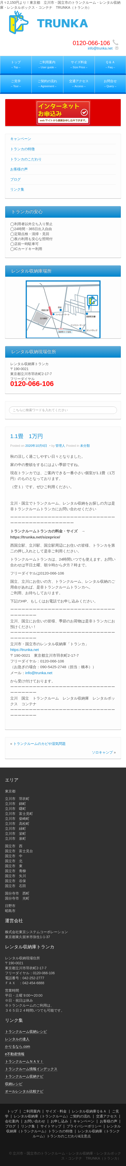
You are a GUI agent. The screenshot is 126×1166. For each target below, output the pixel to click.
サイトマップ (50, 1126)
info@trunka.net (100, 48)
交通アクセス (106, 1116)
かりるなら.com (17, 1046)
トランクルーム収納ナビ (24, 1076)
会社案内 (12, 1121)
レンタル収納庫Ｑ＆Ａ (89, 1111)
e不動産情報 (14, 1054)
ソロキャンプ (102, 752)
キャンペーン (20, 139)
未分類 (85, 446)
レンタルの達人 (17, 1039)
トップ (12, 1111)
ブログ (15, 179)
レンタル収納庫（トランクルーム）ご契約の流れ (52, 1116)
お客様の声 (19, 169)
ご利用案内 (31, 1111)
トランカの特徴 (22, 149)
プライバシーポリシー (84, 1126)
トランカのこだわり (26, 159)
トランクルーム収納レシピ (26, 1032)
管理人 (60, 446)
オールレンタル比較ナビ (24, 1091)
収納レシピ (13, 1084)
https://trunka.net (24, 650)
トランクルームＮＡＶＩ (24, 1061)
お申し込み (59, 1121)
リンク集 (17, 189)
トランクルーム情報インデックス (31, 1069)
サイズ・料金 (56, 1111)
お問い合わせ (34, 1121)
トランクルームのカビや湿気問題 (39, 744)
